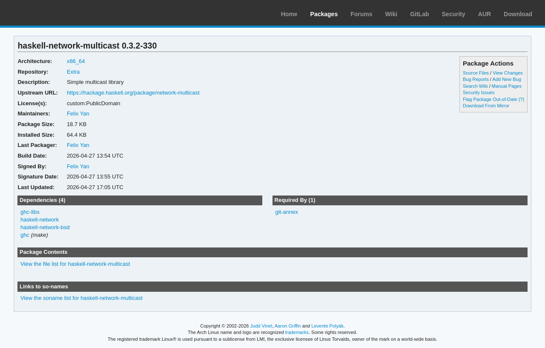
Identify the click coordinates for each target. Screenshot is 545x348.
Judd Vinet (261, 325)
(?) (521, 99)
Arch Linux (46, 12)
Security (453, 14)
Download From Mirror (486, 105)
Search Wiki (475, 86)
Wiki (391, 14)
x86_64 (76, 61)
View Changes (508, 72)
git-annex (286, 212)
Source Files (476, 72)
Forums (361, 14)
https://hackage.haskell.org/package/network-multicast (133, 92)
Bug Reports (476, 79)
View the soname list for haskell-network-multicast (81, 298)
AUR (484, 14)
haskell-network (39, 219)
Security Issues (478, 92)
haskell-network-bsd (44, 227)
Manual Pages (507, 86)
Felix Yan (78, 113)
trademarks (297, 332)
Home (289, 14)
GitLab (419, 14)
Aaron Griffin (288, 325)
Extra (73, 72)
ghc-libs (30, 212)
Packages (324, 14)
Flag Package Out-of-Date (490, 99)
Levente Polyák (327, 325)
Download (518, 14)
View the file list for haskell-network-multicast (75, 264)
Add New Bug (507, 79)
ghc (24, 235)
